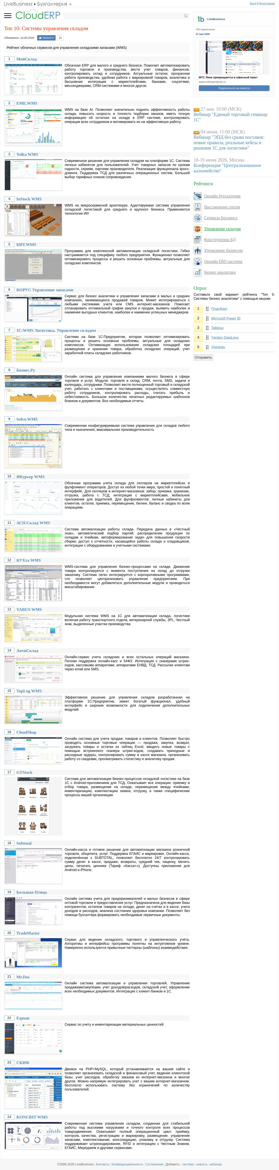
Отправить (203, 357)
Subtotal (23, 843)
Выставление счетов (222, 207)
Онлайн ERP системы (223, 261)
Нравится (46, 37)
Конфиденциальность (127, 1164)
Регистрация (267, 3)
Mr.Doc (23, 977)
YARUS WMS (29, 609)
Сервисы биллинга (220, 217)
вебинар (216, 1164)
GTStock (24, 772)
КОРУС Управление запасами (44, 290)
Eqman (22, 1018)
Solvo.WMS (27, 419)
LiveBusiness (216, 19)
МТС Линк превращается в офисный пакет (228, 77)
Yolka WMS (27, 154)
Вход (253, 3)
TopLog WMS (29, 691)
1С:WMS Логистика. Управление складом (56, 330)
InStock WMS (29, 199)
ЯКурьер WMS (30, 476)
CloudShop (26, 732)
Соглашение (154, 1164)
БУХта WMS (28, 560)
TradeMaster (28, 933)
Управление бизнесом (223, 250)
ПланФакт (219, 309)
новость (202, 1164)
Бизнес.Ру (25, 370)
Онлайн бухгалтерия (222, 196)
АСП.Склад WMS (33, 523)
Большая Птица (31, 892)
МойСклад (26, 59)
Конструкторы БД (220, 239)
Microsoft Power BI (226, 318)
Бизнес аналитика (220, 272)
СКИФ (22, 1062)
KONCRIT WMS (32, 1117)
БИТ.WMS (26, 244)
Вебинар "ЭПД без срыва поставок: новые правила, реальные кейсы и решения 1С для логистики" (229, 143)
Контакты (102, 1164)
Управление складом (222, 228)
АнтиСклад (27, 650)
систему (188, 1164)
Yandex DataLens (225, 337)
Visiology (218, 347)
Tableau (217, 328)
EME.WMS (26, 103)
